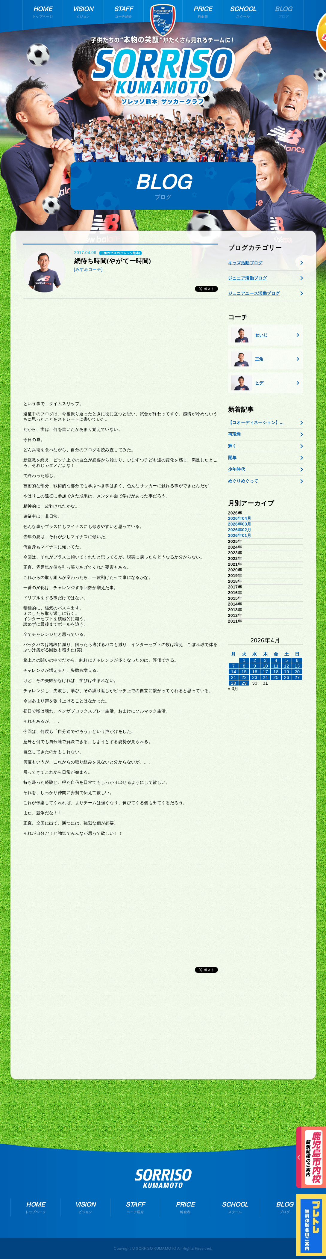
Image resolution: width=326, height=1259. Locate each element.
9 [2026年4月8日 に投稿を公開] (255, 665)
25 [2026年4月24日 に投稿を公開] (276, 677)
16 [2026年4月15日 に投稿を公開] (254, 671)
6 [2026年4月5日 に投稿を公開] (297, 660)
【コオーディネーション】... (256, 422)
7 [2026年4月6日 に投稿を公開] (233, 665)
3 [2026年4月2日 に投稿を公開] (265, 660)
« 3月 (233, 688)
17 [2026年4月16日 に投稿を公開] (265, 671)
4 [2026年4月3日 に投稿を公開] (276, 660)
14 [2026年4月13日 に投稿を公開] (233, 671)
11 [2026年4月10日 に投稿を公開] (276, 665)
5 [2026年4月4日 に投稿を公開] (286, 660)
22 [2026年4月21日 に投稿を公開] (244, 677)
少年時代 (236, 469)
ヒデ (247, 382)
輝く (232, 445)
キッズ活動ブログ (245, 262)
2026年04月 (239, 518)
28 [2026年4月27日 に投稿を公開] (233, 683)
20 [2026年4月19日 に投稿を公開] (297, 671)
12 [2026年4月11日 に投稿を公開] (286, 665)
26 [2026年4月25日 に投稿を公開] (286, 677)
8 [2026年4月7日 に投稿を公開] (244, 665)
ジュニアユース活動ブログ (254, 293)
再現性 (234, 434)
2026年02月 (239, 529)
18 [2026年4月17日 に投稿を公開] (276, 671)
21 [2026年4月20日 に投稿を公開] (233, 677)
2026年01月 (239, 535)
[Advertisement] (120, 350)
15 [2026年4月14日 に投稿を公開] (244, 671)
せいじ (249, 334)
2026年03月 (239, 524)
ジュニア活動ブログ (247, 278)
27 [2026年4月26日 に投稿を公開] (297, 677)
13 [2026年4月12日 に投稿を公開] (297, 665)
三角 (247, 358)
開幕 (232, 457)
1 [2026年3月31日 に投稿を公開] (244, 660)
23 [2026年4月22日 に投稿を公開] (254, 677)
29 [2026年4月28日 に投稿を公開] (244, 683)
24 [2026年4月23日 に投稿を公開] (265, 677)
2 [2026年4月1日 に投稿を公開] (255, 660)
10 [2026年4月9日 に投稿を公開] (265, 665)
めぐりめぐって (243, 480)
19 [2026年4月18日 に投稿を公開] (286, 671)
